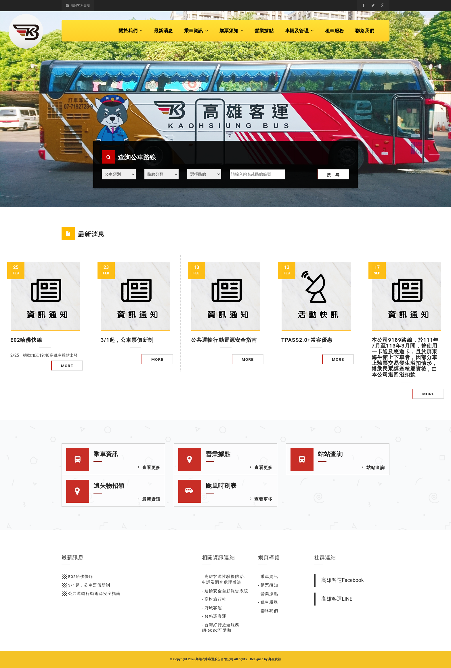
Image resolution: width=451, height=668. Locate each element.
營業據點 (264, 30)
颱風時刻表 (221, 485)
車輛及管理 (299, 30)
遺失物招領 (109, 485)
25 (15, 270)
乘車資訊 (196, 30)
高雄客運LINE (337, 599)
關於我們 (131, 30)
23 (106, 270)
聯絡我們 (364, 30)
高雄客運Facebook (342, 580)
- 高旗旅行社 (214, 599)
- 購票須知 (268, 585)
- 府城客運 (212, 608)
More (67, 365)
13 (196, 270)
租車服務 (334, 30)
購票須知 (231, 30)
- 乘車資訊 (268, 576)
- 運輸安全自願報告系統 (225, 591)
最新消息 (163, 30)
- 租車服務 (268, 602)
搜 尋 (333, 174)
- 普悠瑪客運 (214, 616)
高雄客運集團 (78, 5)
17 (377, 270)
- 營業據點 (268, 593)
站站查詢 (330, 454)
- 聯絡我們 (268, 610)
